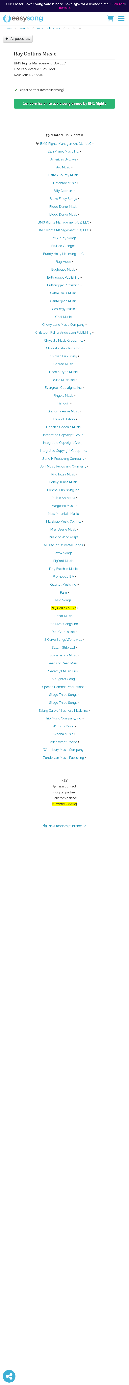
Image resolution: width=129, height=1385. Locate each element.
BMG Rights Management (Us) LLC (65, 144)
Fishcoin (63, 403)
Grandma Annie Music (63, 411)
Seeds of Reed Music (63, 663)
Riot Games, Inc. (63, 632)
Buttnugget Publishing (63, 277)
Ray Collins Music (63, 608)
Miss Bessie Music (63, 529)
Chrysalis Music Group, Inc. (63, 340)
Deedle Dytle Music (63, 372)
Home (8, 28)
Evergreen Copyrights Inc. (63, 388)
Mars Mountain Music (63, 514)
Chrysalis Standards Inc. (63, 348)
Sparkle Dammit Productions (63, 687)
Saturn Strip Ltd (63, 647)
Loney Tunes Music (63, 482)
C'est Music (63, 317)
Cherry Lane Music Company (63, 325)
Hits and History (63, 419)
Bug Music (63, 262)
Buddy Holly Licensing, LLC (63, 254)
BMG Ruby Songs (63, 238)
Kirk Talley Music (63, 474)
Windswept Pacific (63, 742)
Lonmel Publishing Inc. (63, 490)
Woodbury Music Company (63, 750)
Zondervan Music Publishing (63, 758)
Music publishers (48, 28)
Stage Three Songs (63, 695)
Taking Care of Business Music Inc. (63, 710)
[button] (121, 18)
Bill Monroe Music (63, 183)
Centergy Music (63, 309)
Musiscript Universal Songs (63, 545)
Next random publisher (64, 826)
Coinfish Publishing (63, 356)
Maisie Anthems (63, 498)
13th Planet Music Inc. (63, 151)
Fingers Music (63, 396)
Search (24, 28)
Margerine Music (63, 506)
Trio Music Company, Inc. (63, 718)
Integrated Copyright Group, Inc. (63, 451)
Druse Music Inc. (63, 380)
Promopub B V (63, 576)
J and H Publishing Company (63, 459)
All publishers (18, 39)
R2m (63, 592)
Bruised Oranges (63, 246)
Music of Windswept (63, 537)
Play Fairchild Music (63, 569)
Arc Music (63, 167)
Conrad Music (63, 364)
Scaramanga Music (63, 655)
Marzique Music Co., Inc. (63, 521)
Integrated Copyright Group (63, 435)
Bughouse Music (63, 269)
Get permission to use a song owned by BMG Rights (64, 104)
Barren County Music (63, 175)
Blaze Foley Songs (63, 199)
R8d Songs (63, 600)
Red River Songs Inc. (63, 624)
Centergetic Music (63, 301)
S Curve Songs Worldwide (63, 639)
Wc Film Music (63, 726)
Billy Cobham (63, 191)
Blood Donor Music (63, 207)
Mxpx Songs (63, 553)
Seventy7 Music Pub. (63, 671)
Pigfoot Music (63, 561)
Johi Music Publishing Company (63, 466)
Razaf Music (63, 616)
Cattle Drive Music (63, 293)
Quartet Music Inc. (63, 584)
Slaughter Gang (63, 679)
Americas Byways (63, 159)
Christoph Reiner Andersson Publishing (63, 332)
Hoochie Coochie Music (63, 427)
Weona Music (63, 734)
